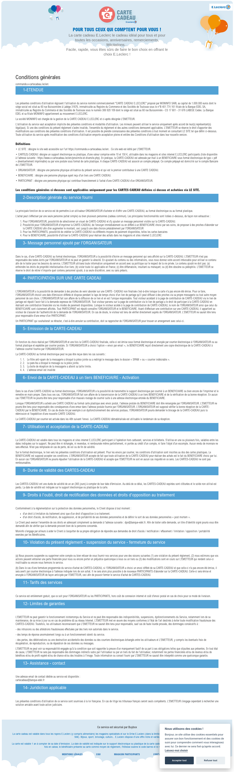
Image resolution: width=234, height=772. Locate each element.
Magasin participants (127, 754)
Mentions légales (72, 754)
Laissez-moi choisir (176, 750)
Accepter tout (179, 760)
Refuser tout (210, 760)
